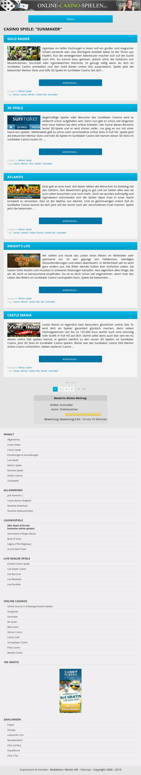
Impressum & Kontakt (34, 769)
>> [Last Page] (84, 389)
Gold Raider (18, 39)
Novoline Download (17, 505)
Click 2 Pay (12, 755)
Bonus (16, 94)
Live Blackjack (14, 579)
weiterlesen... (70, 83)
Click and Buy (14, 745)
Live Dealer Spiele (17, 558)
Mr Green (12, 621)
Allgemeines (13, 439)
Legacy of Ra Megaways (19, 544)
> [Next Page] (79, 389)
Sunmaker (53, 94)
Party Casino (13, 647)
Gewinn (24, 232)
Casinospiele (13, 520)
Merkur (31, 94)
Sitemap (85, 769)
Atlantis (15, 177)
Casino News (13, 444)
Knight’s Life (18, 246)
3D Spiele (15, 108)
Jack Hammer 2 (15, 495)
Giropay (11, 730)
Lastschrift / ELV (15, 735)
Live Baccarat (14, 574)
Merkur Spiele (25, 91)
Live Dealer (13, 460)
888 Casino (13, 627)
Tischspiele (13, 480)
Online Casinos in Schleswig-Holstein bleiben (30, 606)
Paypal (10, 724)
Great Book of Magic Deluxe (21, 533)
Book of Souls (14, 538)
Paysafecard (13, 750)
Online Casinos (36, 232)
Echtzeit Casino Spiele (18, 563)
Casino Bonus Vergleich (19, 500)
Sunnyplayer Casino (17, 642)
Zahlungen (12, 719)
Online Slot (41, 94)
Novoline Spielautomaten (20, 511)
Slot (42, 301)
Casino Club (13, 637)
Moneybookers (15, 740)
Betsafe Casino (15, 652)
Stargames (12, 611)
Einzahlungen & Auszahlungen (22, 455)
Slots (31, 163)
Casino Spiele (14, 450)
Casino (23, 94)
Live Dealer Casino (16, 569)
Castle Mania (19, 315)
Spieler (38, 163)
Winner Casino (14, 632)
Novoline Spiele (15, 470)
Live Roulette (14, 584)
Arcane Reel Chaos (16, 549)
